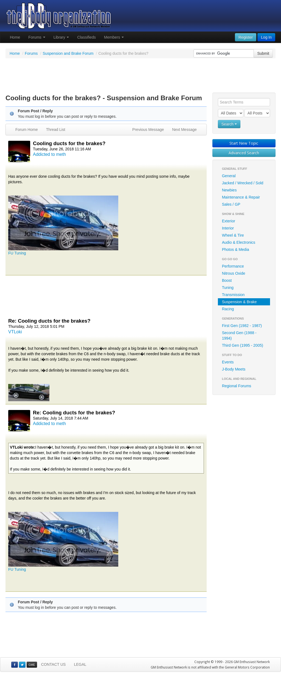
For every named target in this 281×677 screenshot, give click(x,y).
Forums (36, 37)
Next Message (184, 129)
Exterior (228, 221)
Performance (233, 266)
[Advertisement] (140, 76)
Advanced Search (244, 152)
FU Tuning (17, 253)
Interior (228, 228)
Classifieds (86, 37)
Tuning (228, 287)
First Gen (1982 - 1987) (242, 325)
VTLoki (15, 331)
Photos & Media (235, 249)
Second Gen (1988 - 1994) (239, 335)
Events (228, 362)
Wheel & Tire (233, 235)
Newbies (229, 190)
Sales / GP (231, 204)
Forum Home (26, 129)
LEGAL (80, 664)
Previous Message (148, 129)
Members (114, 37)
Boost (227, 280)
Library (61, 37)
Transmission (233, 294)
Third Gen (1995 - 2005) (242, 345)
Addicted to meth (49, 154)
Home (15, 37)
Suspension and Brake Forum (68, 53)
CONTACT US (53, 664)
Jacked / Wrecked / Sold (242, 183)
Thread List (55, 129)
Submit (263, 53)
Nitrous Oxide (233, 273)
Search (229, 124)
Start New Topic (243, 143)
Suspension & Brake (239, 302)
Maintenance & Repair (241, 197)
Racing (228, 309)
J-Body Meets (234, 369)
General (229, 176)
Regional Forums (236, 386)
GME (32, 664)
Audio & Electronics (238, 242)
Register (245, 37)
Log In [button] (266, 37)
